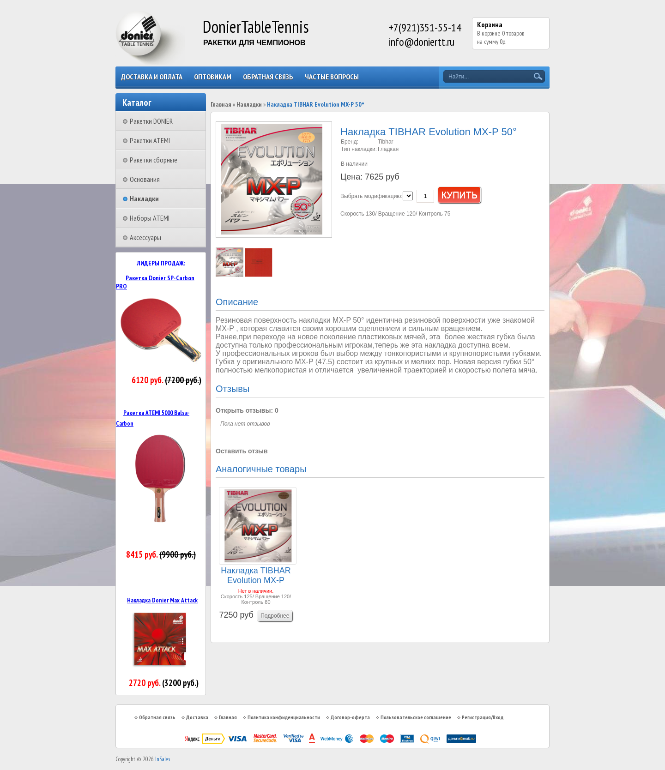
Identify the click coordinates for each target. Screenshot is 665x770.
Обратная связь (268, 76)
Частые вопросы (332, 76)
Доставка (197, 717)
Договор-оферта (350, 717)
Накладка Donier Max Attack (162, 600)
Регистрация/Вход (482, 717)
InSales (162, 759)
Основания (145, 179)
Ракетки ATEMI (150, 140)
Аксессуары (145, 237)
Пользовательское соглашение (416, 717)
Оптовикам (212, 76)
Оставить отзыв (242, 451)
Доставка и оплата (151, 76)
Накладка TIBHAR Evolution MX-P (255, 575)
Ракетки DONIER (151, 121)
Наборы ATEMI (149, 218)
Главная (221, 104)
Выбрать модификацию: (371, 196)
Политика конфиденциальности (284, 717)
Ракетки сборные (153, 159)
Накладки (144, 198)
